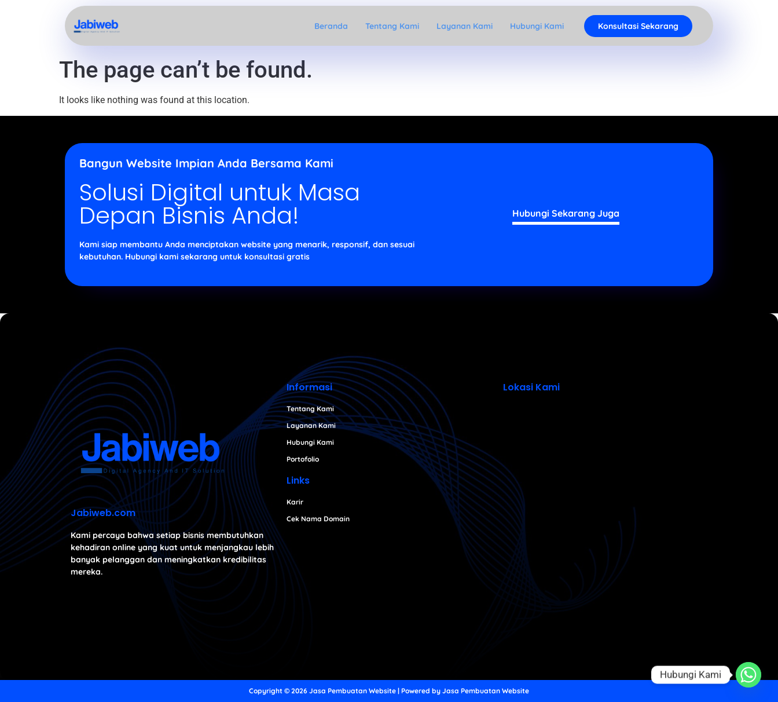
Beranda (331, 26)
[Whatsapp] (748, 675)
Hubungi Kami (537, 26)
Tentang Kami (392, 26)
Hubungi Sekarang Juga (565, 213)
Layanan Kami (464, 26)
